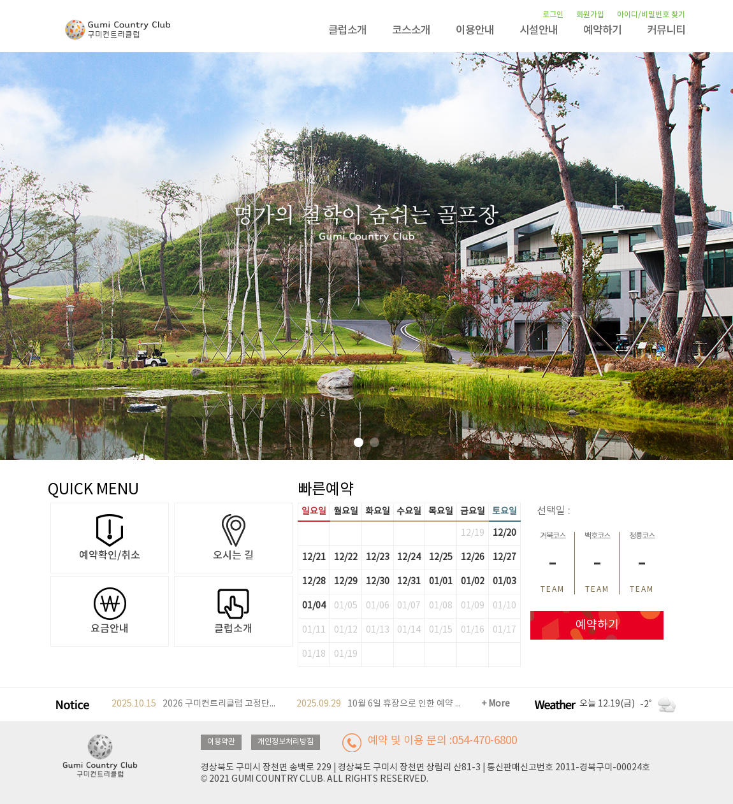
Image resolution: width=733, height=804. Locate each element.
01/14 (409, 630)
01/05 (346, 606)
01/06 (377, 606)
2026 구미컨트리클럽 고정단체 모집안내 (195, 704)
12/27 (504, 557)
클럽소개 (347, 30)
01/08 (441, 606)
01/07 (409, 606)
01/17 (504, 630)
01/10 (504, 606)
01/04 (314, 606)
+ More (495, 704)
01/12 (346, 630)
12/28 (314, 582)
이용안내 (475, 30)
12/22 (346, 557)
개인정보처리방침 (286, 742)
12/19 (472, 533)
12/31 (409, 582)
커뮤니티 (666, 30)
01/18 (314, 654)
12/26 (472, 557)
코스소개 (411, 30)
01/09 (472, 606)
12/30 (377, 582)
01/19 (346, 654)
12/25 (441, 557)
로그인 (552, 14)
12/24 (409, 557)
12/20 (504, 533)
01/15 (441, 630)
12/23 (377, 557)
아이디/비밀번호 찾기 (651, 14)
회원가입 (590, 14)
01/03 (504, 582)
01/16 (472, 630)
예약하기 (602, 30)
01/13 (377, 630)
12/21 (314, 557)
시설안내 (538, 30)
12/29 (346, 582)
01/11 (314, 630)
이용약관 (221, 742)
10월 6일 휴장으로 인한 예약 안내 (379, 704)
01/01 (441, 582)
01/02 (472, 582)
